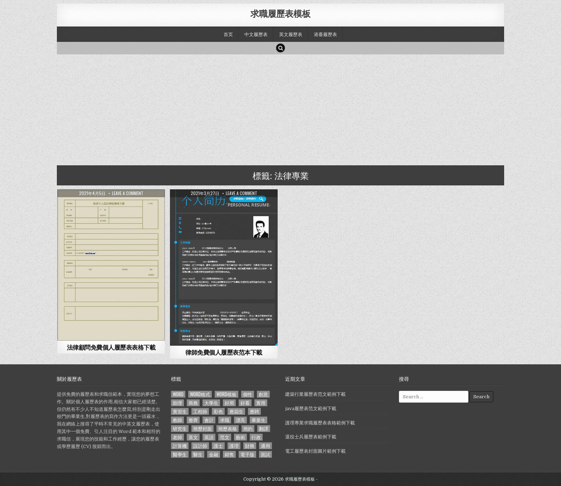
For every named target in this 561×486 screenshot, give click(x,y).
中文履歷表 (256, 34)
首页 (228, 34)
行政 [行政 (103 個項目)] (256, 437)
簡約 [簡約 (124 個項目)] (248, 428)
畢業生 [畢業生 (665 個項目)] (258, 420)
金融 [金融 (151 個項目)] (213, 454)
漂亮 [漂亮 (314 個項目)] (240, 420)
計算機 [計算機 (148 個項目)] (180, 445)
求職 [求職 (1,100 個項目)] (224, 420)
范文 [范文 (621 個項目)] (224, 437)
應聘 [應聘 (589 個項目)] (254, 411)
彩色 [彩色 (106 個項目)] (218, 411)
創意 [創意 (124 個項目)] (263, 394)
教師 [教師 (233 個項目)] (177, 420)
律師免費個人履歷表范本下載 (223, 352)
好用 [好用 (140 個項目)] (229, 402)
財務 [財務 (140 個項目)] (249, 445)
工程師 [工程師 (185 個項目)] (200, 411)
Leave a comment (127, 193)
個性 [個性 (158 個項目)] (247, 394)
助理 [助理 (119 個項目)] (177, 402)
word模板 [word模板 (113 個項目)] (226, 394)
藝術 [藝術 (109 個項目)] (240, 437)
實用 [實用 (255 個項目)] (260, 402)
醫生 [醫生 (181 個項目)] (198, 454)
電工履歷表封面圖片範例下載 (315, 451)
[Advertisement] (271, 108)
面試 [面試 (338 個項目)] (265, 454)
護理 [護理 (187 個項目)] (234, 445)
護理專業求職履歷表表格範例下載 (320, 423)
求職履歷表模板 (280, 13)
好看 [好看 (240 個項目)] (245, 402)
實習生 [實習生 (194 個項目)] (180, 411)
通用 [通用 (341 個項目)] (265, 445)
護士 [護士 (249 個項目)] (218, 445)
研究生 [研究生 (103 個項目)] (180, 428)
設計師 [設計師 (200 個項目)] (200, 445)
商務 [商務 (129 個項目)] (193, 402)
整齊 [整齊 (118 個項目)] (193, 420)
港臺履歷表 (325, 34)
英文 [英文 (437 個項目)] (193, 437)
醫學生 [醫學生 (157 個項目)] (180, 454)
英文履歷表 (290, 34)
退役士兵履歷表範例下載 (310, 436)
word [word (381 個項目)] (178, 394)
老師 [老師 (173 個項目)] (177, 437)
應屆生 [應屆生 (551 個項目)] (236, 411)
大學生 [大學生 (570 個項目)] (211, 402)
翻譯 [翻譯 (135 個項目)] (263, 428)
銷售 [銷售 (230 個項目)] (229, 454)
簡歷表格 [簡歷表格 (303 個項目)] (227, 428)
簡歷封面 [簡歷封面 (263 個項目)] (202, 428)
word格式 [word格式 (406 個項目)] (200, 394)
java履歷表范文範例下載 (310, 408)
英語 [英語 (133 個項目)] (209, 437)
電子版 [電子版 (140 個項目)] (247, 454)
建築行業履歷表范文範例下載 (315, 394)
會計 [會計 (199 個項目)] (209, 420)
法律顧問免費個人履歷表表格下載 (111, 347)
